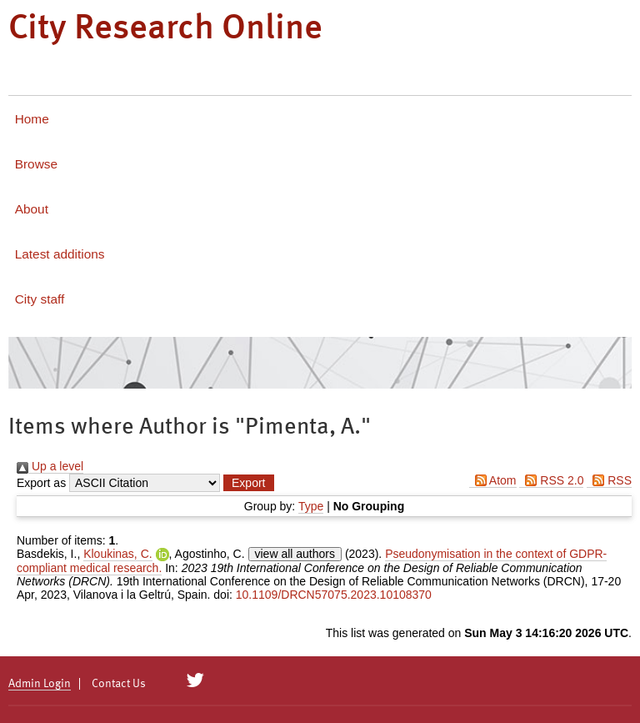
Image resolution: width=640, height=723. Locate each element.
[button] (248, 482)
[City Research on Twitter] (195, 680)
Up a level (50, 466)
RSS (609, 480)
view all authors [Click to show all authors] (295, 553)
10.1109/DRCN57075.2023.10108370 (334, 594)
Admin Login (39, 684)
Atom (493, 480)
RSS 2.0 (551, 480)
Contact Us (119, 684)
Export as (41, 483)
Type (310, 506)
